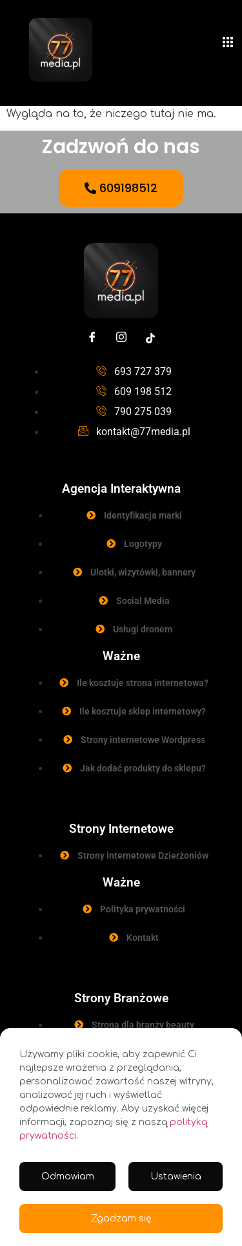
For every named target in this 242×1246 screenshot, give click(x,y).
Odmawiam (67, 1176)
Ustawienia (175, 1176)
